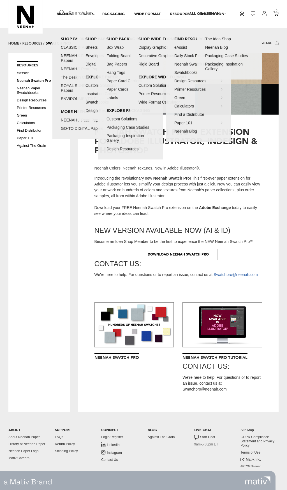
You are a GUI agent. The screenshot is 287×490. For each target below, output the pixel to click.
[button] (25, 17)
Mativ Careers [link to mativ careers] (18, 458)
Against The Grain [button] (31, 145)
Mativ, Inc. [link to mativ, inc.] (250, 460)
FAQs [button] (59, 437)
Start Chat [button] (204, 437)
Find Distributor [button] (29, 130)
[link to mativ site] (257, 480)
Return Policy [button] (65, 444)
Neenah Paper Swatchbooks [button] (28, 90)
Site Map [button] (247, 430)
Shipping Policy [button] (66, 451)
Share (270, 43)
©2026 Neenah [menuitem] (250, 466)
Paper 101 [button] (25, 138)
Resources (32, 43)
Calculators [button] (26, 123)
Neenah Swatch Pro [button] (34, 80)
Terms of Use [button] (250, 452)
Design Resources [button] (32, 100)
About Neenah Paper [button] (24, 437)
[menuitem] (64, 14)
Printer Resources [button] (31, 108)
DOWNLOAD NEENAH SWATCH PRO (178, 254)
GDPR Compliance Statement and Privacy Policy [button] (257, 441)
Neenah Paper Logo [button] (23, 451)
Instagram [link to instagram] (111, 452)
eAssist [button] (23, 73)
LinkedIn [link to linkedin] (110, 444)
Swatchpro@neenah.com (236, 274)
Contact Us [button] (109, 460)
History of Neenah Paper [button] (26, 444)
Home (13, 43)
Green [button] (22, 115)
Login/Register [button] (112, 437)
